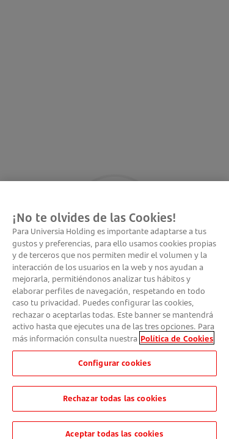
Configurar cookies (114, 370)
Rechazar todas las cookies (114, 405)
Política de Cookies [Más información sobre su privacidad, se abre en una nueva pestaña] (176, 345)
